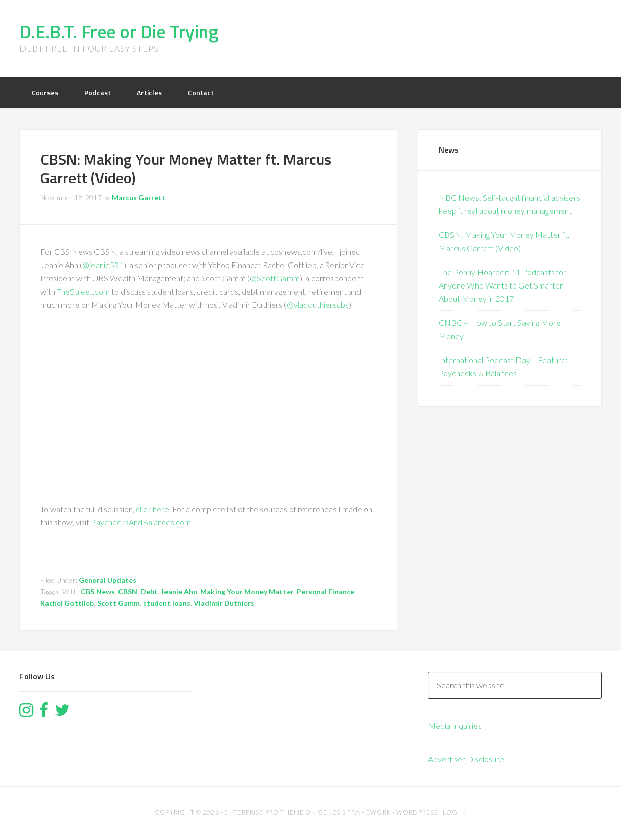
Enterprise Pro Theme (264, 812)
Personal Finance (325, 591)
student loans (166, 602)
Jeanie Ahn (179, 591)
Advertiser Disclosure (466, 759)
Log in (454, 812)
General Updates (107, 580)
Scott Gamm (118, 602)
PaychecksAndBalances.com (141, 522)
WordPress (417, 812)
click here (152, 509)
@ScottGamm (275, 278)
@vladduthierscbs (317, 304)
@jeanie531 (103, 265)
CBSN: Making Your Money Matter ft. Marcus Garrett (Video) (185, 168)
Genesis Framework (354, 812)
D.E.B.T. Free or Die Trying (119, 31)
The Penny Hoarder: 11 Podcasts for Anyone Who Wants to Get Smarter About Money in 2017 (502, 285)
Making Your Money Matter (247, 591)
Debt (149, 591)
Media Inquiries (455, 725)
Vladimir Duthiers (224, 602)
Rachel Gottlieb (67, 602)
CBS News (98, 591)
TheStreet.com (83, 291)
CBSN (127, 591)
